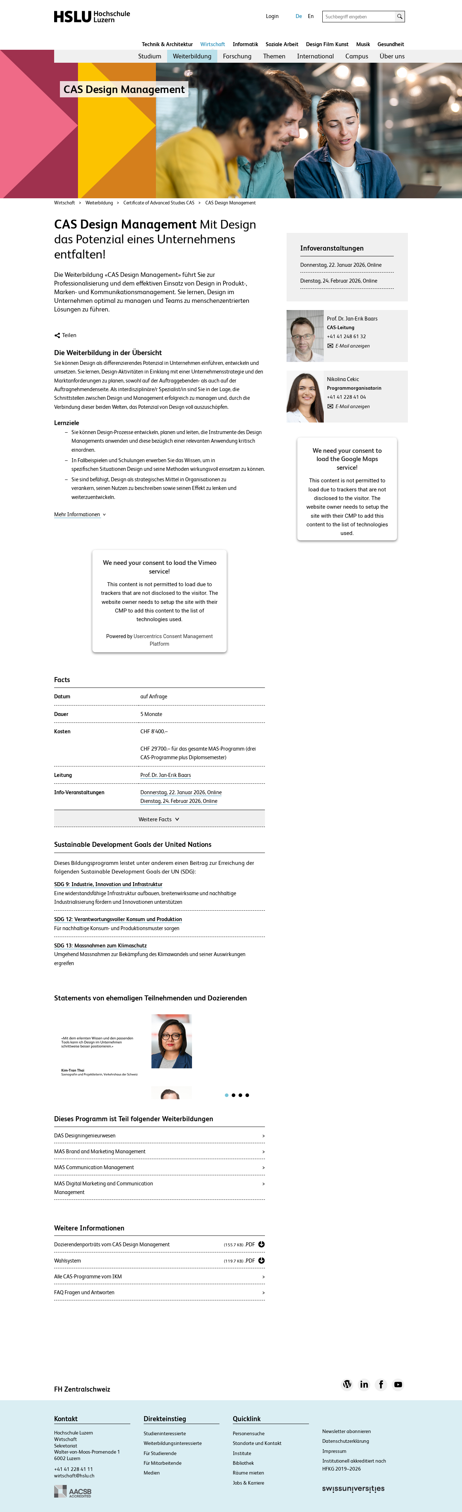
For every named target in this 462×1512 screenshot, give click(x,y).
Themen (274, 56)
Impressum (334, 1451)
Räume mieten (248, 1473)
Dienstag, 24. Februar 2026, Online (178, 801)
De (299, 16)
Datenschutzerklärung (345, 1441)
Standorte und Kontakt (257, 1443)
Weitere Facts (159, 818)
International (315, 56)
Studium (149, 56)
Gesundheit (391, 44)
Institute (242, 1453)
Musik (363, 44)
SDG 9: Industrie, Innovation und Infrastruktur (108, 884)
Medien (152, 1473)
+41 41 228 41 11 (73, 1469)
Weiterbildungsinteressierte (173, 1443)
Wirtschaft (212, 44)
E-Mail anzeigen (353, 346)
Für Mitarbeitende (163, 1463)
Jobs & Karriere (248, 1483)
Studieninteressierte (165, 1433)
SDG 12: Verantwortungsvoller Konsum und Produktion (118, 919)
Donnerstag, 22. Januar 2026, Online (181, 792)
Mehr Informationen (80, 514)
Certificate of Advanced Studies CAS (159, 202)
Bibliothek (243, 1463)
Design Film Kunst (327, 44)
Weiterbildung (192, 56)
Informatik (245, 44)
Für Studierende (160, 1453)
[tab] (226, 1095)
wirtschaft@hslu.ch (74, 1475)
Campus (356, 56)
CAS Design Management (230, 202)
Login (272, 16)
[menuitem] (149, 56)
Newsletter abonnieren (346, 1431)
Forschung (237, 56)
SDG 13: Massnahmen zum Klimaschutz (100, 945)
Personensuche (249, 1433)
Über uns (392, 56)
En (311, 16)
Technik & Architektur (167, 44)
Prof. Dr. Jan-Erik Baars (165, 775)
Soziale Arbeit (282, 44)
